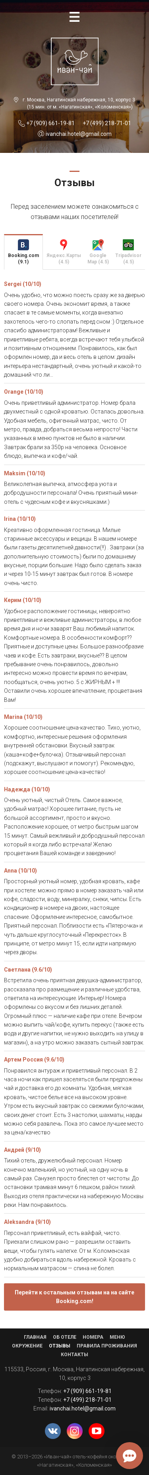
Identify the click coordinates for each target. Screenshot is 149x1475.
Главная (35, 1337)
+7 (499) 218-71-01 (107, 123)
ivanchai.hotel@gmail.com (79, 134)
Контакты (74, 1354)
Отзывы (59, 1346)
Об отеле (64, 1337)
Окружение (27, 1346)
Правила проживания (107, 1346)
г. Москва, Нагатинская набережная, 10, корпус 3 (79, 100)
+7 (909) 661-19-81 (50, 123)
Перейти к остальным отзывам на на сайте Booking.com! (74, 1296)
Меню (117, 1337)
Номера (93, 1337)
